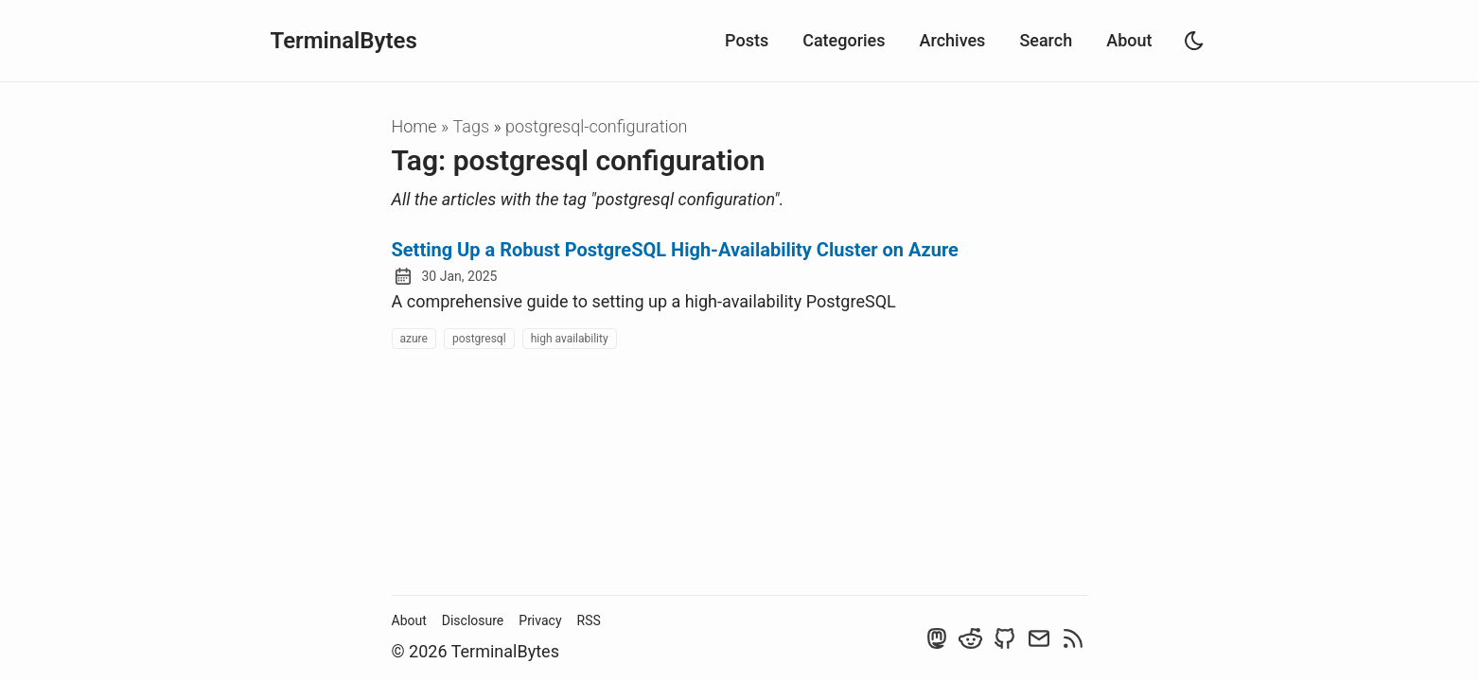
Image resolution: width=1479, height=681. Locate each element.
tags (473, 126)
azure (414, 338)
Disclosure (473, 620)
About (1129, 40)
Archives (953, 40)
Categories (843, 40)
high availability (569, 338)
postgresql (479, 338)
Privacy (540, 620)
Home (414, 126)
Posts (746, 40)
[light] (1194, 41)
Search (1045, 40)
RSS (589, 620)
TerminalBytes (344, 40)
